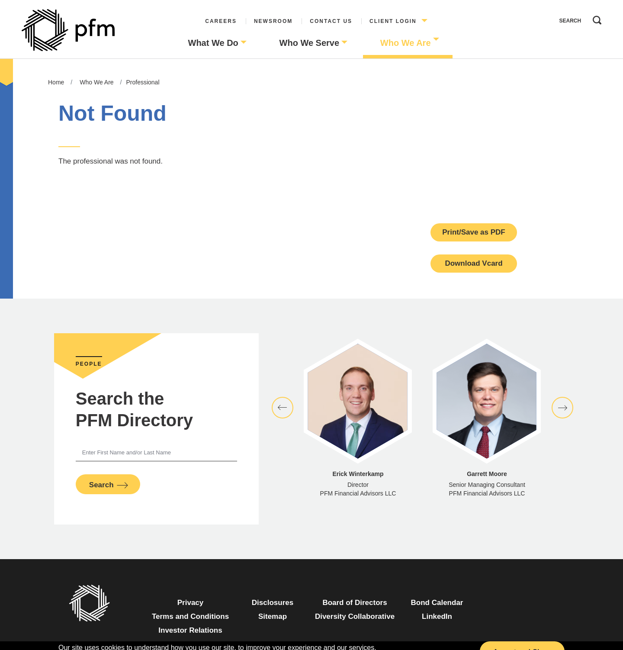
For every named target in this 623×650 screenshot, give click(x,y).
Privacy (190, 603)
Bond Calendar (437, 603)
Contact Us (331, 21)
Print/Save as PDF (473, 232)
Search (594, 18)
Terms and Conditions (190, 616)
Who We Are (405, 43)
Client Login (393, 21)
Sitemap (272, 616)
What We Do (213, 43)
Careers (221, 21)
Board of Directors (354, 603)
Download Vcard (473, 263)
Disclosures (272, 603)
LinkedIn (437, 616)
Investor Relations (190, 630)
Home (56, 82)
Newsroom (273, 21)
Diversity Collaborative (355, 616)
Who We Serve (309, 43)
